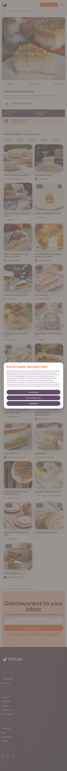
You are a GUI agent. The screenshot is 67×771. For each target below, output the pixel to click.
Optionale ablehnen (33, 398)
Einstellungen (33, 392)
